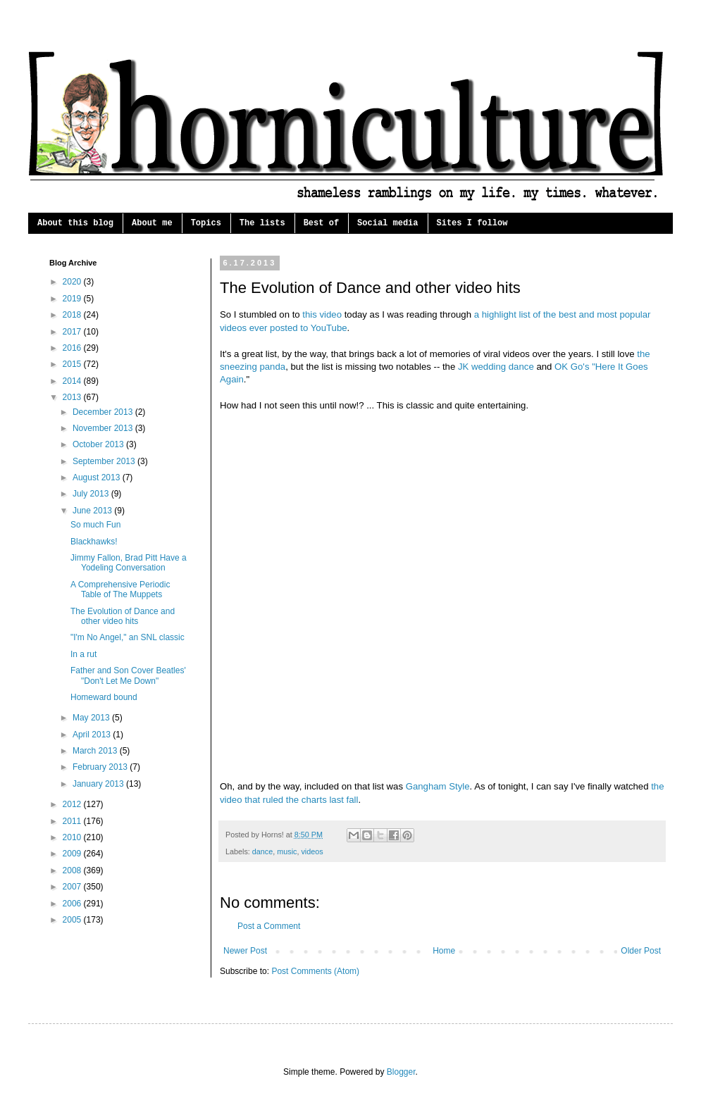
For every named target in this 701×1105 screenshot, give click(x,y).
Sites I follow (472, 223)
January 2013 (99, 784)
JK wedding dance (496, 366)
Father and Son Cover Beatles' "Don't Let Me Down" (128, 675)
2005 (73, 920)
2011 (73, 821)
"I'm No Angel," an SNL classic (127, 637)
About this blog (75, 223)
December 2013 (104, 412)
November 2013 (104, 428)
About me (152, 223)
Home (444, 951)
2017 (73, 332)
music (287, 851)
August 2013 (98, 477)
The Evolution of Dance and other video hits (122, 616)
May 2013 (92, 718)
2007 (73, 887)
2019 (73, 299)
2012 (73, 804)
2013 (73, 397)
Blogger (401, 1072)
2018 (73, 315)
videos (312, 851)
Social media (387, 223)
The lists (262, 223)
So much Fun (95, 525)
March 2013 (96, 751)
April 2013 (93, 734)
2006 (73, 904)
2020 (73, 282)
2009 (73, 854)
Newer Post (245, 951)
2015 (73, 364)
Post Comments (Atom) (315, 971)
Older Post (641, 951)
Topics (206, 223)
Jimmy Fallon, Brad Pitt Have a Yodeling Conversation (128, 563)
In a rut (83, 654)
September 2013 (105, 461)
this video (322, 314)
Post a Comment (268, 926)
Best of (321, 223)
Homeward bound (103, 697)
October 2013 (99, 444)
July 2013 (92, 494)
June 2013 (93, 511)
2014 (73, 381)
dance (262, 851)
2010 (73, 837)
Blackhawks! (94, 542)
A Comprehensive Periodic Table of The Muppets (120, 589)
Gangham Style (438, 786)
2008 (73, 870)
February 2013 (101, 767)
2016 (73, 348)
